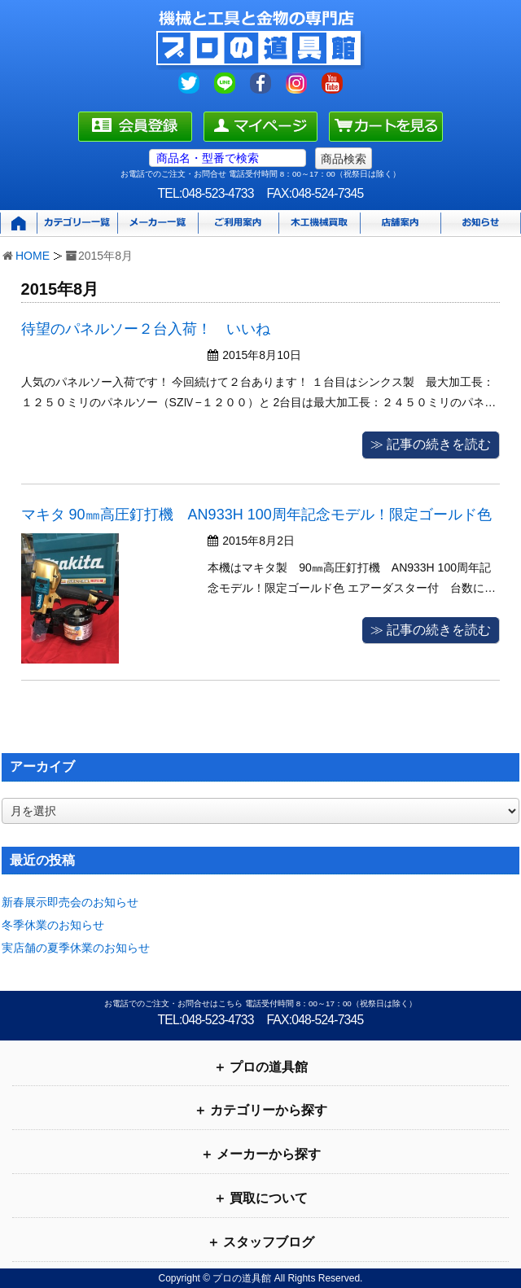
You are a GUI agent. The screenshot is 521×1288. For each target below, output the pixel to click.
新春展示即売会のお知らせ (70, 902)
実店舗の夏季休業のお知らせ (76, 947)
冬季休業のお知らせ (53, 924)
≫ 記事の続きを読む (430, 444)
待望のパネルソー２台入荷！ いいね (145, 329)
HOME (32, 255)
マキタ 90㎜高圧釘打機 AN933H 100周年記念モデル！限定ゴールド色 (256, 514)
